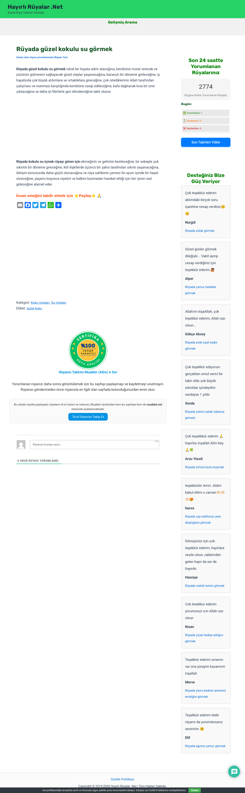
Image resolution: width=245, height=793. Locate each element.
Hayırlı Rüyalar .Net (35, 6)
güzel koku (35, 308)
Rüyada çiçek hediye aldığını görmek (204, 638)
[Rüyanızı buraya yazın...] (94, 444)
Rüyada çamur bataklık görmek (200, 290)
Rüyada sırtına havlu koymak (204, 467)
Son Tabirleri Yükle (205, 142)
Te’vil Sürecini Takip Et (88, 417)
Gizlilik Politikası (122, 779)
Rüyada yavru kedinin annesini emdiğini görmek (205, 694)
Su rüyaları (60, 302)
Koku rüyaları (41, 302)
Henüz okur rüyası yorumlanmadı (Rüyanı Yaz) (42, 57)
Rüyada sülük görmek (199, 231)
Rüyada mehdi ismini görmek (205, 586)
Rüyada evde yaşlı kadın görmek (201, 345)
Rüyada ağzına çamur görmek (205, 746)
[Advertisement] (88, 127)
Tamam (194, 790)
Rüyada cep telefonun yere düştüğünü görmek (203, 519)
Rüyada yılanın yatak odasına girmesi (204, 415)
